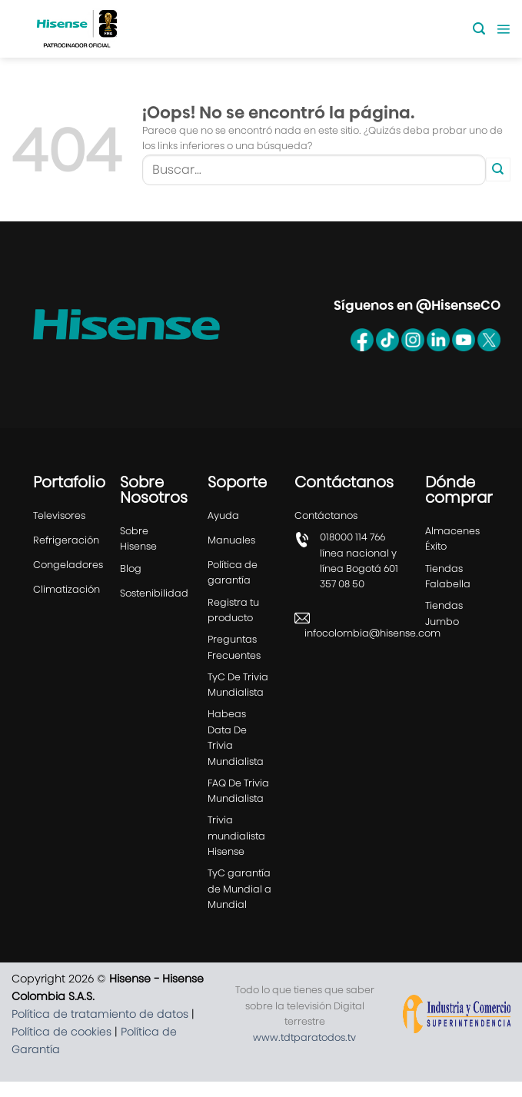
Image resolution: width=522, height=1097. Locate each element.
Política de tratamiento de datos (100, 1014)
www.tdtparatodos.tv (304, 1037)
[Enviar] (498, 170)
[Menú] (503, 28)
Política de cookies (61, 1031)
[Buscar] (479, 29)
